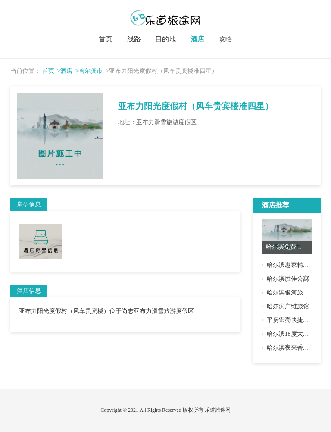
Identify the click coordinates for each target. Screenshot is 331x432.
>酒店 (64, 71)
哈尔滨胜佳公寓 (288, 278)
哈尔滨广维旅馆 (288, 306)
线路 (134, 39)
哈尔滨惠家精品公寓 (294, 265)
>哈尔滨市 (89, 71)
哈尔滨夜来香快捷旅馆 (297, 347)
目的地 (165, 39)
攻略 (225, 39)
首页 (105, 39)
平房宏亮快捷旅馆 (291, 320)
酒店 (197, 39)
